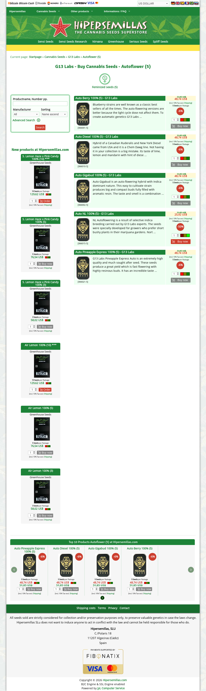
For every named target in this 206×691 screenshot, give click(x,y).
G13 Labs (74, 57)
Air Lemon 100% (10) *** (40, 345)
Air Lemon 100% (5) (40, 408)
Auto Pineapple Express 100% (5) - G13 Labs (104, 252)
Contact (124, 608)
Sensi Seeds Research (73, 41)
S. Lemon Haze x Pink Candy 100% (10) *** (40, 157)
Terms (102, 608)
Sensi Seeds (45, 41)
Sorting (45, 109)
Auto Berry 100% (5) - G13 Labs (96, 98)
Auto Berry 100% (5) (139, 548)
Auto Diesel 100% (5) (66, 548)
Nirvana (97, 41)
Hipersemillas (17, 11)
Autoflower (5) (91, 57)
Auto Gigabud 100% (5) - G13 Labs (98, 175)
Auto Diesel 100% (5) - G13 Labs (96, 137)
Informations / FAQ (115, 11)
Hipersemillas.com (115, 680)
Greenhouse (116, 41)
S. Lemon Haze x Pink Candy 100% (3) (40, 283)
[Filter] (40, 103)
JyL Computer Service (111, 688)
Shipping (47, 205)
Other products (80, 11)
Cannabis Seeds (46, 11)
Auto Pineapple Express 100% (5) (29, 550)
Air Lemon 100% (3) (40, 471)
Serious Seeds (138, 41)
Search (40, 127)
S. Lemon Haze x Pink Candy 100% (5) (40, 220)
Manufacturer (22, 109)
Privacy (112, 608)
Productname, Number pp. (30, 99)
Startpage (35, 57)
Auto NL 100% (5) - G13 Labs (94, 214)
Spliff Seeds (160, 41)
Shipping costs (86, 608)
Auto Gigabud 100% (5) (103, 548)
